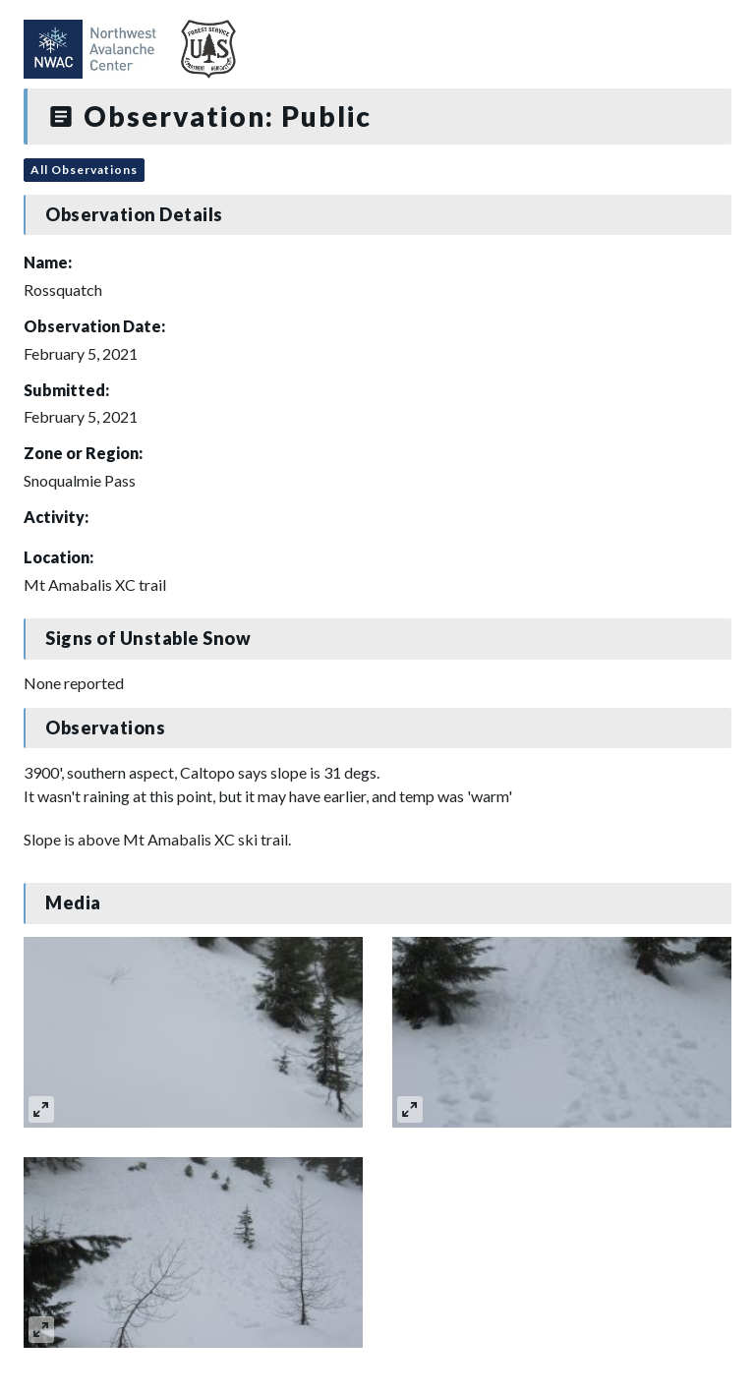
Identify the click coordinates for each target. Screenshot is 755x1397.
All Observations (84, 169)
